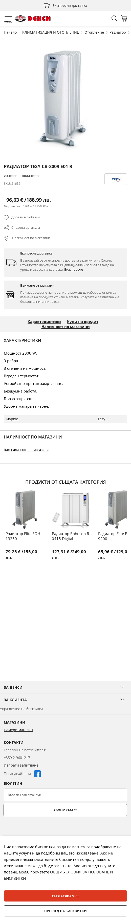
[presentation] (42, 829)
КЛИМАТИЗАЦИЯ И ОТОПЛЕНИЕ (51, 32)
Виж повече (73, 269)
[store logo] (33, 18)
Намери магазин (18, 729)
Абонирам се (65, 810)
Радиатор (118, 32)
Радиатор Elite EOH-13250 (23, 536)
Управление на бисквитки (21, 708)
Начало (11, 32)
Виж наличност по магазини (26, 449)
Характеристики (44, 321)
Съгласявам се (65, 896)
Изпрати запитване (21, 765)
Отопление (94, 32)
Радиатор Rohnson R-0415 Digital (71, 536)
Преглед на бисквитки (65, 911)
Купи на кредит (82, 321)
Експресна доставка (70, 5)
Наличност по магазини (30, 238)
